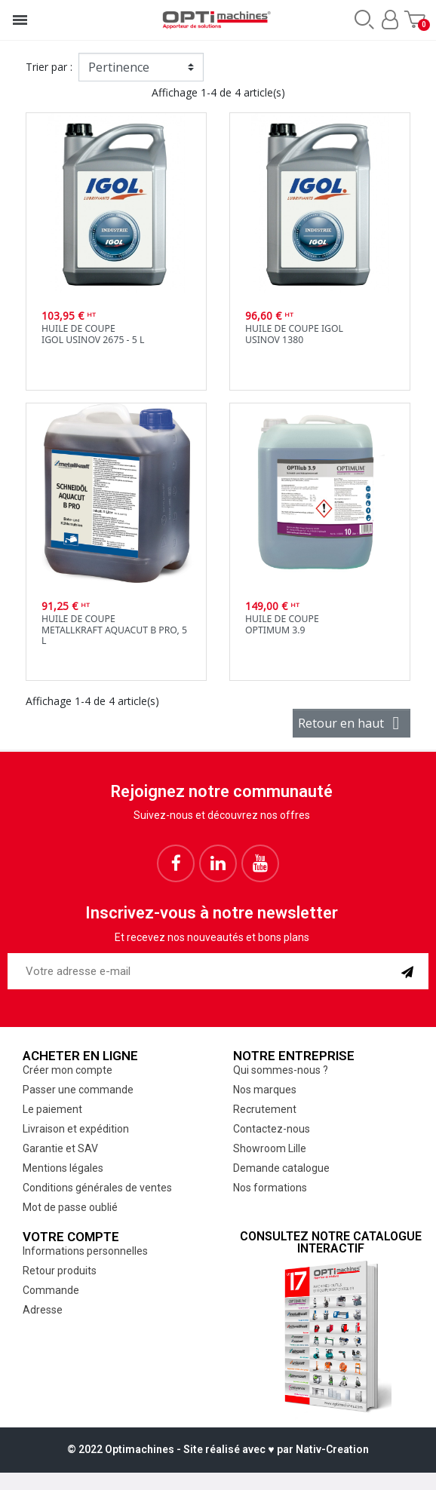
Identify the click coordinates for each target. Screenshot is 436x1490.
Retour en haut (351, 723)
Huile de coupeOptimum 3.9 (282, 624)
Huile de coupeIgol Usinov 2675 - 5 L (92, 334)
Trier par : (49, 67)
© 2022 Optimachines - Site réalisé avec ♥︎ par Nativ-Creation (217, 1449)
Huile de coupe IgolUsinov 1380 (294, 334)
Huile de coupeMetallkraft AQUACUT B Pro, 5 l (114, 629)
